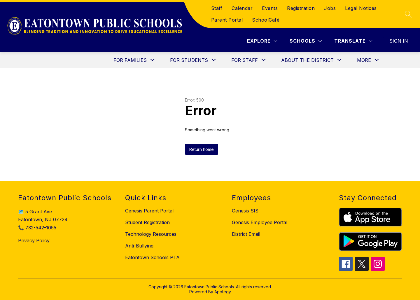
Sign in (398, 41)
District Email (246, 234)
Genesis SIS (245, 211)
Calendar (242, 8)
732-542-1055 (40, 228)
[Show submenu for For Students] (189, 60)
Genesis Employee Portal (259, 222)
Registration (301, 8)
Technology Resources (150, 234)
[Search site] (408, 14)
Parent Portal (227, 20)
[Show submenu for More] (364, 60)
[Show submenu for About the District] (307, 60)
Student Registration (147, 222)
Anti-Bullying (139, 246)
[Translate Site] (353, 41)
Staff (217, 8)
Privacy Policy (34, 240)
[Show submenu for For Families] (130, 60)
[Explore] (262, 41)
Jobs (330, 8)
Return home (201, 149)
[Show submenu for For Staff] (244, 60)
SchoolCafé (265, 20)
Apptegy (222, 291)
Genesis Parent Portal (149, 211)
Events (270, 8)
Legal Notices (361, 8)
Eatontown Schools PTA (152, 257)
